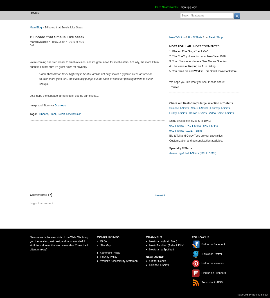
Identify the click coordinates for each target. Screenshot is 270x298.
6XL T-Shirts (176, 125)
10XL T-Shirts (194, 130)
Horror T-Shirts (198, 113)
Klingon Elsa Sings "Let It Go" (190, 51)
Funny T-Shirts (178, 113)
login (194, 7)
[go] (237, 16)
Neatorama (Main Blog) (163, 241)
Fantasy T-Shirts (220, 108)
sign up (185, 7)
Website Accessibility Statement (119, 261)
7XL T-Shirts (193, 125)
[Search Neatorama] (206, 15)
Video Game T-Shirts (221, 113)
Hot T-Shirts (195, 37)
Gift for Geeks (157, 261)
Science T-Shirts (179, 108)
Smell (53, 114)
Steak (61, 114)
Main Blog (36, 27)
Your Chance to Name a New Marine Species (199, 61)
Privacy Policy (108, 257)
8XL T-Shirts (210, 125)
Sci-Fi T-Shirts (199, 108)
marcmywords (39, 42)
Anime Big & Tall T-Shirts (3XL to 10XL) (192, 153)
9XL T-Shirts (176, 130)
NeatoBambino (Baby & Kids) (166, 245)
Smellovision (73, 114)
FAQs (103, 241)
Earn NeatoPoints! (167, 7)
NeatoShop (216, 37)
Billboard (43, 114)
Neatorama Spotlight (161, 249)
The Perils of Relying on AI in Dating (194, 66)
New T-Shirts (177, 37)
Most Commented (206, 46)
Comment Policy (110, 252)
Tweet (175, 87)
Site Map (105, 245)
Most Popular (180, 46)
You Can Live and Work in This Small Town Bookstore (204, 71)
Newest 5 (160, 195)
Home (35, 12)
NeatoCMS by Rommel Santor (253, 294)
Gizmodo (60, 105)
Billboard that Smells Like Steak (57, 37)
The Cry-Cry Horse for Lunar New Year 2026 (199, 56)
